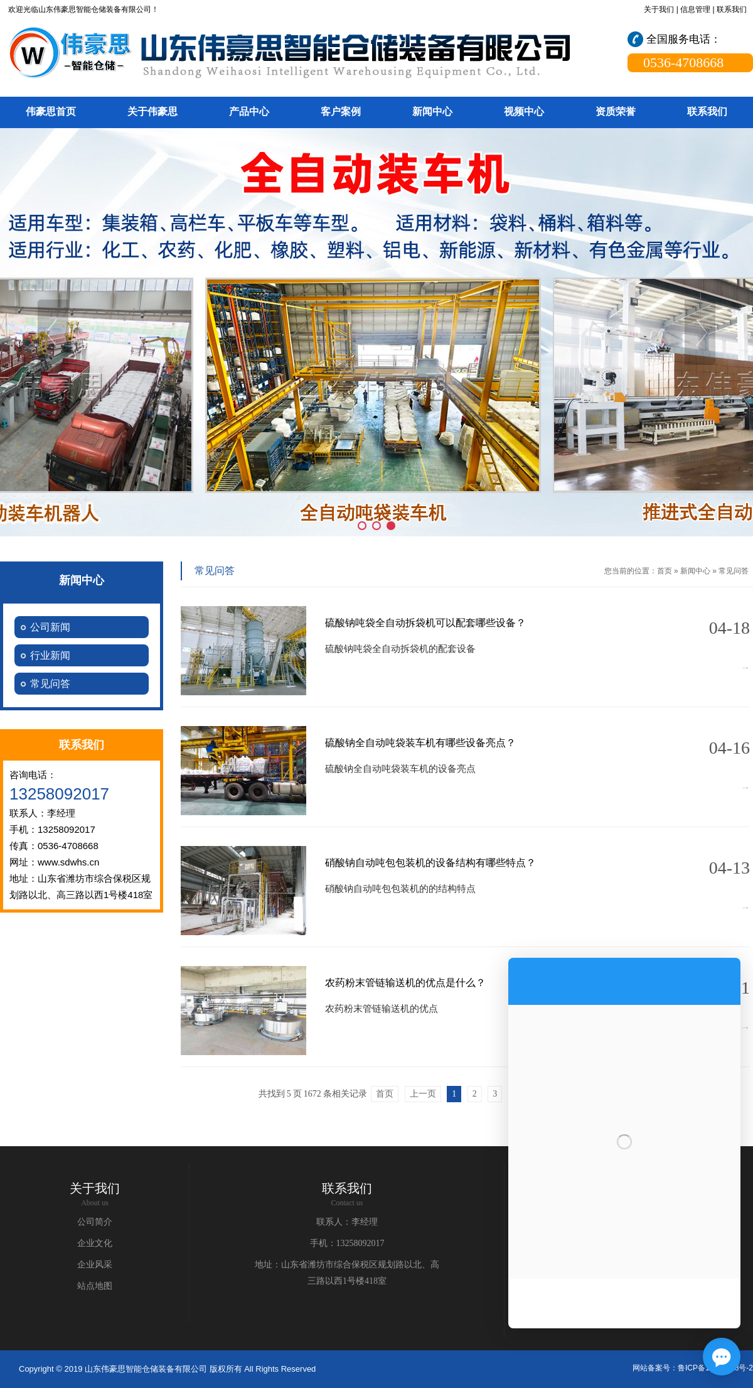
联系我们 (732, 9)
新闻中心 (695, 571)
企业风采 (94, 1264)
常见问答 (733, 571)
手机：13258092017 (347, 1243)
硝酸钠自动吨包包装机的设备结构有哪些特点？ (430, 862)
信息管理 (695, 9)
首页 (664, 571)
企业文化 (94, 1243)
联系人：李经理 (347, 1222)
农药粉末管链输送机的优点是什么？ (405, 982)
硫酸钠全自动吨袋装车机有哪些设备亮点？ (420, 742)
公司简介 (94, 1222)
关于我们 (659, 9)
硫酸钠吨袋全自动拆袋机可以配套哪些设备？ (425, 622)
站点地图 (94, 1286)
